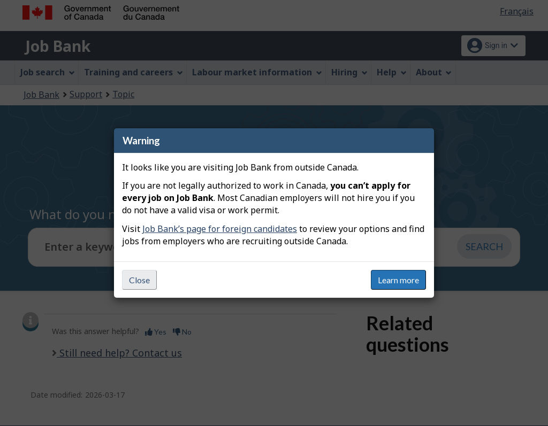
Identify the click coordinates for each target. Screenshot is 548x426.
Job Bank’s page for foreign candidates (219, 229)
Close (139, 280)
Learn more (398, 280)
